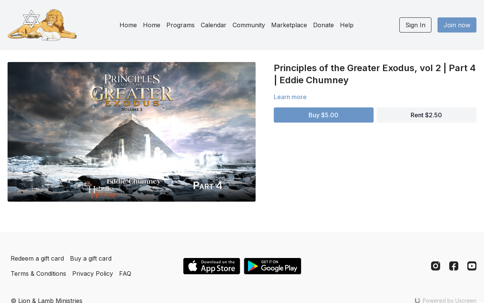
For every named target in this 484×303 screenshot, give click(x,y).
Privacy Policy (92, 273)
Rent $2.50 (426, 115)
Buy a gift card (91, 258)
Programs (180, 25)
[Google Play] (273, 266)
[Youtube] (471, 265)
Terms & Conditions (38, 273)
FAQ (125, 273)
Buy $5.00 (323, 115)
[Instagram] (435, 265)
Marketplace (289, 25)
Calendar (213, 25)
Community (249, 25)
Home (128, 25)
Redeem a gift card (37, 258)
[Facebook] (453, 265)
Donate (323, 25)
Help (347, 25)
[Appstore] (211, 266)
